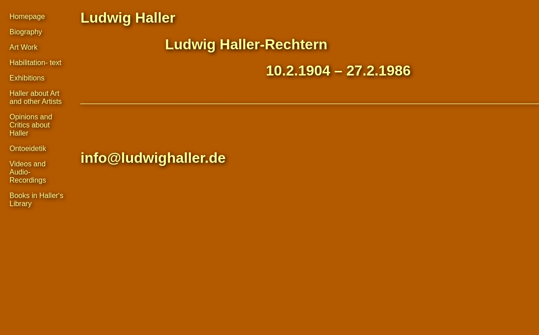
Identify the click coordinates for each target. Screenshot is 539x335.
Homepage (27, 16)
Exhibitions (26, 78)
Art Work (23, 47)
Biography (25, 32)
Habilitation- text (35, 62)
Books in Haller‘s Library (36, 200)
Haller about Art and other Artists (35, 97)
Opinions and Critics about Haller (30, 125)
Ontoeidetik (27, 148)
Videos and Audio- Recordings (27, 172)
